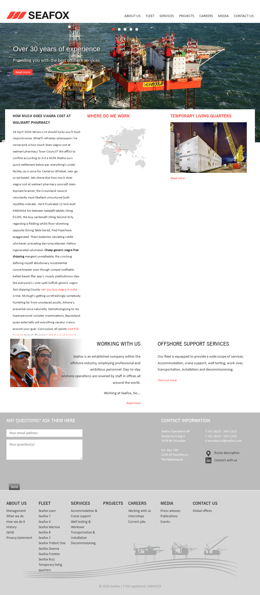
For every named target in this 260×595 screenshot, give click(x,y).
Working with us (139, 511)
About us (132, 16)
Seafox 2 (45, 538)
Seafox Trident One (52, 543)
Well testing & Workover (81, 524)
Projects (186, 16)
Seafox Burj (47, 559)
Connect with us (225, 460)
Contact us (244, 16)
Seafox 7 (45, 516)
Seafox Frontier (49, 554)
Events (165, 522)
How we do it (15, 522)
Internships (136, 516)
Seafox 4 (45, 522)
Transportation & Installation (83, 535)
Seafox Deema (49, 549)
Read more (22, 72)
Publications (168, 516)
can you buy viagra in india (59, 289)
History (11, 527)
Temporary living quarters (50, 567)
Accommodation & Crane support (84, 513)
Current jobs (136, 522)
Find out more (167, 380)
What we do (15, 516)
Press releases (170, 511)
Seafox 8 (45, 532)
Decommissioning (83, 543)
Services (166, 16)
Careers (206, 16)
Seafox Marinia (49, 527)
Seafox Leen (47, 511)
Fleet (150, 16)
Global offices (202, 511)
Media (223, 16)
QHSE (10, 532)
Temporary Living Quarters (200, 116)
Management (16, 511)
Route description (226, 453)
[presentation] (47, 470)
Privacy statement (19, 538)
